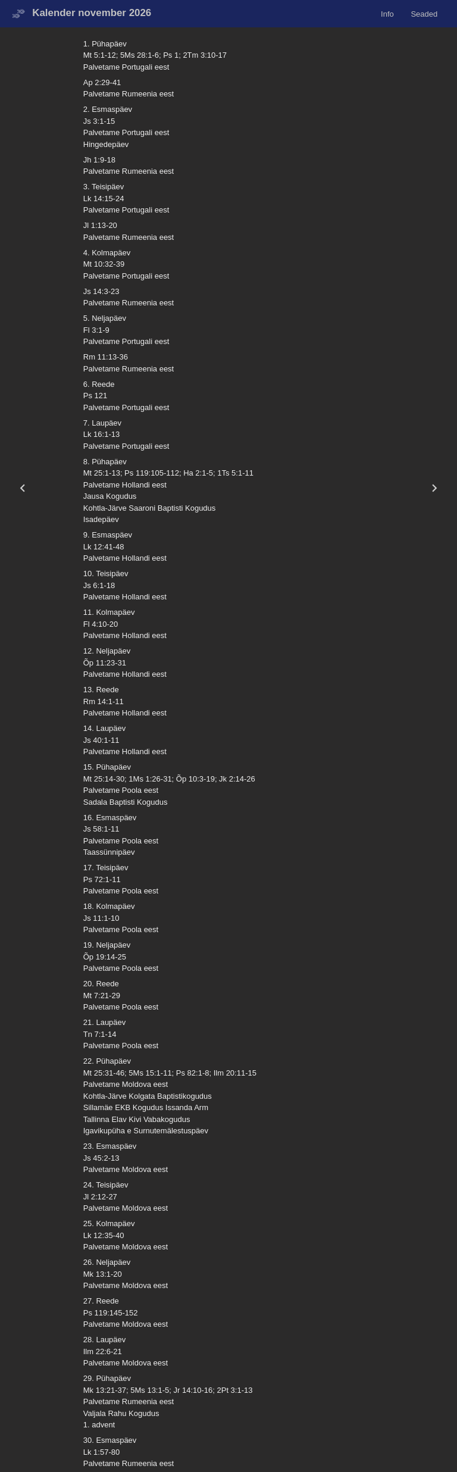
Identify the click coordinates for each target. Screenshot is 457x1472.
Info (387, 13)
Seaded (424, 13)
